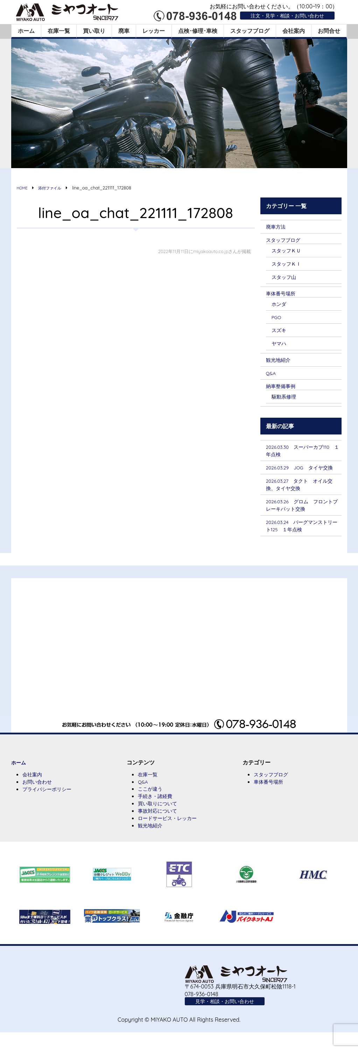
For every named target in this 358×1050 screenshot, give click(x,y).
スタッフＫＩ (288, 264)
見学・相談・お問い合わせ (228, 1018)
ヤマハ (280, 346)
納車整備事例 (283, 389)
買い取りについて (160, 819)
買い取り (94, 30)
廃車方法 (277, 226)
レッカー (153, 30)
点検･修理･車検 (197, 30)
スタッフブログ (249, 30)
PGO (277, 319)
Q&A (272, 376)
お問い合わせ (39, 796)
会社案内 (293, 30)
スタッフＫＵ (288, 250)
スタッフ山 (286, 278)
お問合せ (329, 30)
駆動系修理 (286, 400)
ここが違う (152, 803)
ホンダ (280, 305)
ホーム (26, 30)
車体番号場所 (283, 295)
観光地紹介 (280, 362)
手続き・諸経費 (157, 811)
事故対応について (160, 827)
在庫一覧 (59, 30)
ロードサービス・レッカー (171, 834)
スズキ (280, 332)
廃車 (123, 30)
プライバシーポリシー (50, 804)
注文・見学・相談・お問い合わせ (282, 15)
